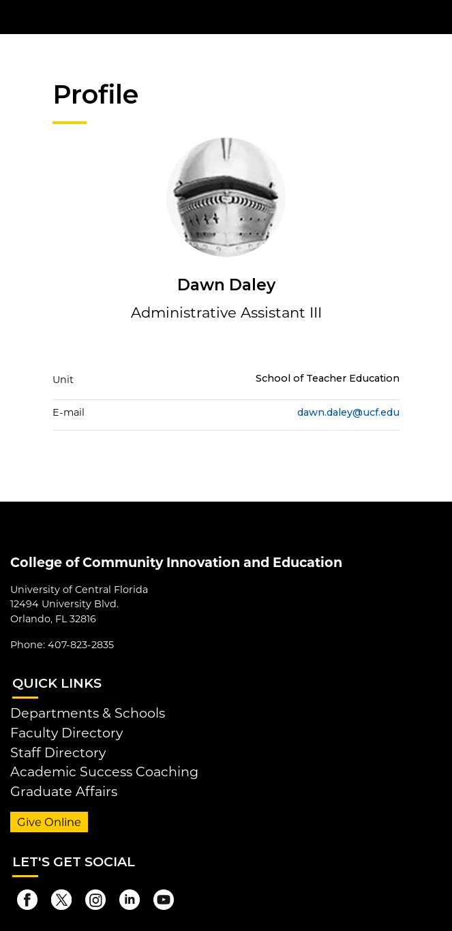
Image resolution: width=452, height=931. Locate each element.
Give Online (49, 822)
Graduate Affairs (63, 791)
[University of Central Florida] (104, 16)
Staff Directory (58, 752)
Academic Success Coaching (104, 771)
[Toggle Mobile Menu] (438, 16)
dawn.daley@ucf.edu (348, 412)
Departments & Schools (87, 713)
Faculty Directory (66, 732)
